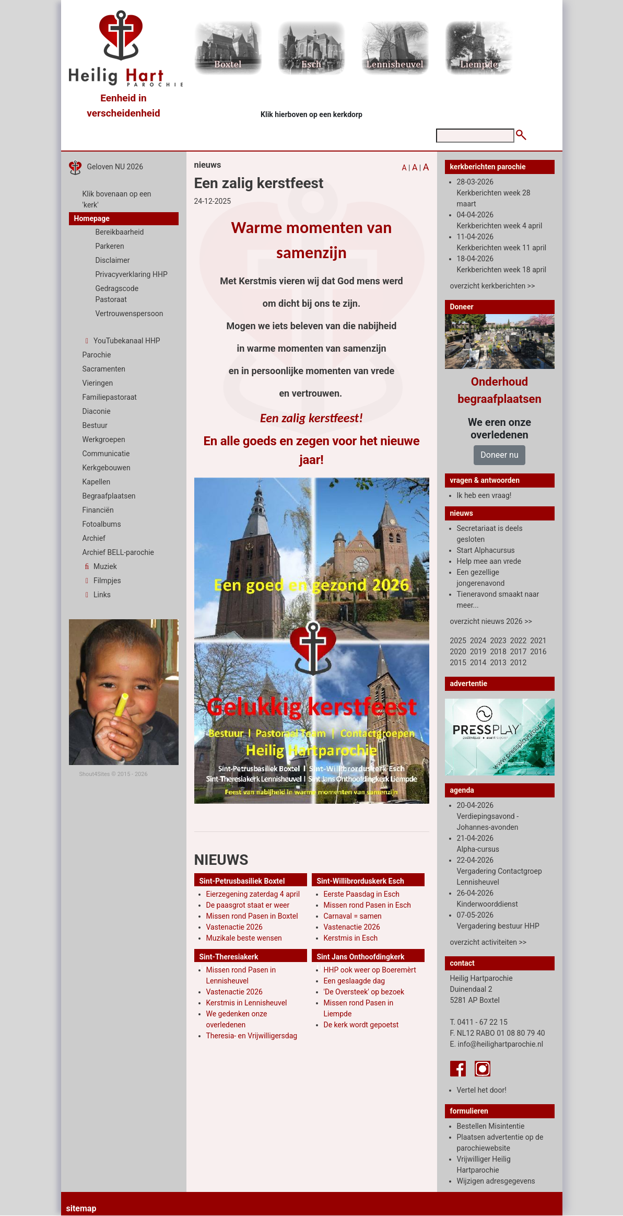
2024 (478, 640)
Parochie (97, 355)
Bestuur (95, 425)
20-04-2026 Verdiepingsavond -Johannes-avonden (488, 816)
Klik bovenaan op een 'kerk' (117, 199)
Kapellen (97, 482)
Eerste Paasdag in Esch (362, 894)
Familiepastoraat (110, 397)
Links (97, 594)
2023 (498, 640)
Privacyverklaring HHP (132, 274)
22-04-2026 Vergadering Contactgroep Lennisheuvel (499, 871)
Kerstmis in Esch (351, 938)
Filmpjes (102, 580)
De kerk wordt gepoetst (361, 1025)
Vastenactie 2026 (234, 927)
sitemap (81, 1208)
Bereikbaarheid (120, 232)
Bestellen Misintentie (491, 1126)
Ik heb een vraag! (484, 495)
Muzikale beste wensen (244, 938)
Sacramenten (104, 369)
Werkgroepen (104, 439)
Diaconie (97, 411)
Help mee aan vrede (489, 561)
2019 (478, 651)
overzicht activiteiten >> (488, 942)
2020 (458, 651)
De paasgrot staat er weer (248, 905)
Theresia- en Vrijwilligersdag (252, 1036)
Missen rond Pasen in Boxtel (252, 916)
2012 (518, 662)
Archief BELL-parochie (119, 552)
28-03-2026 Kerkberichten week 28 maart (494, 193)
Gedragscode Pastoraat (117, 294)
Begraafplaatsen (109, 496)
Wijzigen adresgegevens (496, 1181)
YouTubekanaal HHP (121, 341)
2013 (498, 662)
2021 (538, 640)
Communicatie (106, 453)
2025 (458, 640)
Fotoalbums (102, 524)
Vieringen (98, 383)
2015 (458, 662)
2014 (478, 662)
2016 (538, 651)
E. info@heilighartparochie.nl (497, 1044)
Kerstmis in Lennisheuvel (246, 1003)
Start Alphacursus (486, 550)
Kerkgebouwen (107, 468)
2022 (518, 640)
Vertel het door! (482, 1090)
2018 (498, 651)
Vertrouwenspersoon (129, 313)
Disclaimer (113, 260)
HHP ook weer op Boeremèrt (370, 970)
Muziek (100, 566)
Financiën (98, 510)
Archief (94, 538)
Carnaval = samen (353, 916)
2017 (518, 651)
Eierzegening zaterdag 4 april (253, 894)
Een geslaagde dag (354, 981)
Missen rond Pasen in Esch (367, 905)
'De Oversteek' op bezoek (364, 992)
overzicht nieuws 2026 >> (491, 621)
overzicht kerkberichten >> (492, 286)
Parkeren (110, 246)
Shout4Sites (94, 774)
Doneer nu (499, 455)
